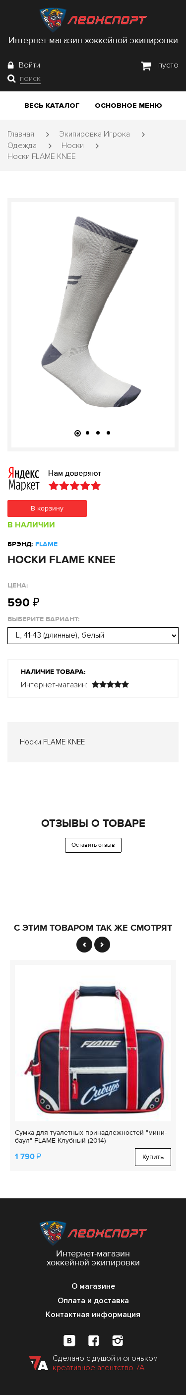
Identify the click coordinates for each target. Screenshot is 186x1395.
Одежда (22, 145)
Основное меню (128, 105)
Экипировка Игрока (94, 134)
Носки (73, 145)
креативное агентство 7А (98, 1368)
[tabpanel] (93, 313)
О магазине (93, 1286)
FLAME (46, 544)
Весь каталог (52, 105)
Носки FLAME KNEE (41, 156)
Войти (29, 65)
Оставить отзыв (93, 845)
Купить (153, 1157)
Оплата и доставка (93, 1301)
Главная (20, 134)
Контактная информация (93, 1315)
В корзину (47, 508)
